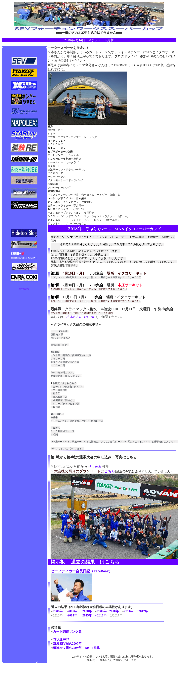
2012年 (143, 611)
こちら (109, 471)
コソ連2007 (61, 639)
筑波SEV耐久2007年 (67, 643)
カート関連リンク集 (67, 631)
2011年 (128, 611)
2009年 (102, 611)
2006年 (58, 611)
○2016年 (101, 615)
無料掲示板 (24, 289)
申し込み (95, 466)
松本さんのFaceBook (81, 317)
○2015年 (86, 615)
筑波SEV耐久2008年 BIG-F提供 (76, 647)
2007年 (72, 611)
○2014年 (71, 615)
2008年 (87, 611)
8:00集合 (96, 273)
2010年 (114, 611)
